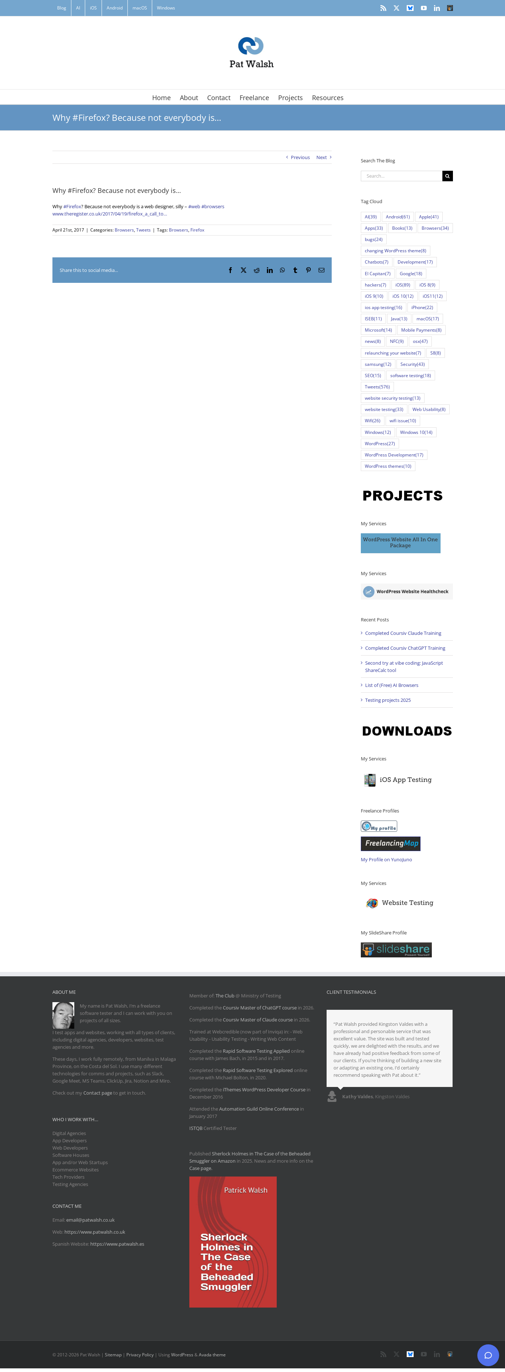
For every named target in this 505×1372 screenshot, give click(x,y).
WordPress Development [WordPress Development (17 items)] (394, 454)
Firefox (197, 230)
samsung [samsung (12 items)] (378, 364)
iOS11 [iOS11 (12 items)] (433, 296)
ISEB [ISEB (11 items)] (373, 318)
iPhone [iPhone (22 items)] (422, 307)
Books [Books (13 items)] (402, 228)
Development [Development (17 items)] (415, 261)
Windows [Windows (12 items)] (378, 432)
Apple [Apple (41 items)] (429, 216)
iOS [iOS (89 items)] (402, 284)
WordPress (182, 1355)
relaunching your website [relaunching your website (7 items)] (393, 352)
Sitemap (113, 1355)
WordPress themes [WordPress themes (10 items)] (388, 466)
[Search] (447, 176)
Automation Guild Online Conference (259, 1109)
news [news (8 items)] (373, 341)
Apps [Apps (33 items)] (374, 228)
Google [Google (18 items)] (411, 273)
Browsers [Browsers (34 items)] (435, 228)
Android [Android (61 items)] (398, 216)
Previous (300, 157)
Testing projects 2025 (388, 700)
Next (321, 157)
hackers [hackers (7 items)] (375, 284)
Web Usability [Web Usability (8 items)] (429, 409)
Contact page (97, 1093)
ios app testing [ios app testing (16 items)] (383, 307)
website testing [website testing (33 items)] (384, 409)
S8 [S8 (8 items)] (435, 352)
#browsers (212, 206)
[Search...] (401, 176)
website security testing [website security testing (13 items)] (393, 398)
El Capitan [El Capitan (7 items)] (378, 273)
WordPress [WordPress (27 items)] (380, 443)
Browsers (124, 230)
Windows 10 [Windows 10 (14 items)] (416, 432)
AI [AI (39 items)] (371, 216)
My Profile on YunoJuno (386, 859)
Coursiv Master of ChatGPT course (260, 1007)
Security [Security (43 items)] (413, 364)
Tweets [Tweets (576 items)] (377, 386)
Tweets (143, 230)
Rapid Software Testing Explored (258, 1070)
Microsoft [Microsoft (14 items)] (378, 330)
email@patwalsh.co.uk (90, 1220)
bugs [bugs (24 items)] (374, 239)
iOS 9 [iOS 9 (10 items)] (374, 296)
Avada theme (212, 1355)
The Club (225, 995)
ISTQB (195, 1128)
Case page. (200, 1168)
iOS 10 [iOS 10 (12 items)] (403, 296)
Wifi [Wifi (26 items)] (372, 420)
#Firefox (72, 206)
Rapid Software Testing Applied (256, 1051)
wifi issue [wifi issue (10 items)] (403, 420)
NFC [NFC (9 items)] (397, 341)
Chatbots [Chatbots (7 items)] (376, 261)
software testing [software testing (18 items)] (410, 375)
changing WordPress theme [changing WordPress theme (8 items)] (395, 250)
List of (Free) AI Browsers (391, 685)
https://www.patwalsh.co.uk (94, 1232)
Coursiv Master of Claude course (258, 1019)
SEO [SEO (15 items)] (373, 375)
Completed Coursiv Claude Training (403, 633)
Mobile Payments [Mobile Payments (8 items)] (421, 330)
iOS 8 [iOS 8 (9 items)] (427, 284)
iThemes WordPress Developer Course (264, 1089)
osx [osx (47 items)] (420, 341)
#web (194, 206)
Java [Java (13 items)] (399, 318)
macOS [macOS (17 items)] (428, 318)
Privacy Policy (140, 1355)
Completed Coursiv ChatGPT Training (405, 648)
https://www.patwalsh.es (117, 1244)
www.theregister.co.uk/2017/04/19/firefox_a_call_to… (109, 213)
